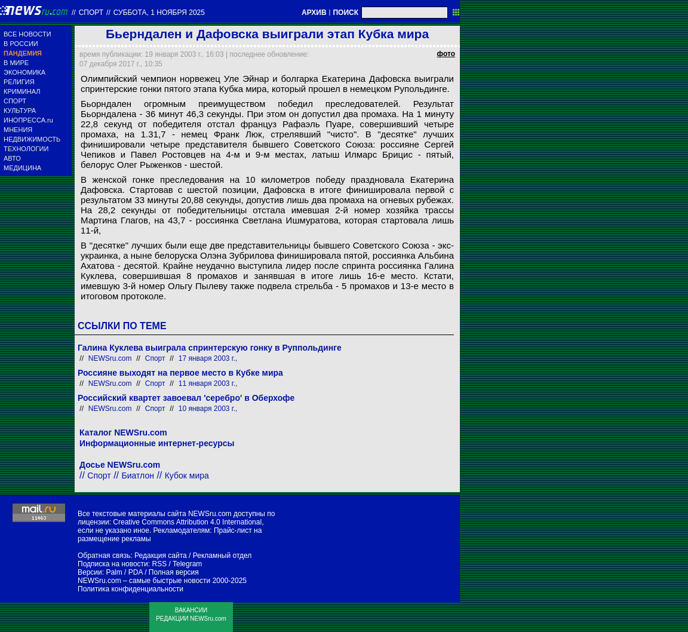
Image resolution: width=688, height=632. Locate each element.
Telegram (187, 564)
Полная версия (174, 572)
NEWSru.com (110, 358)
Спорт (91, 12)
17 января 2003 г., (208, 358)
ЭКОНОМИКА (24, 72)
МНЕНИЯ (18, 129)
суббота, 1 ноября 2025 (159, 12)
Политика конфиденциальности (130, 589)
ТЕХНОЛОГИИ (26, 148)
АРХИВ (314, 12)
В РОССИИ (21, 43)
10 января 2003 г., (208, 408)
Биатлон (138, 475)
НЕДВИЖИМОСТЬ (32, 139)
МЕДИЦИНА (22, 167)
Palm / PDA (124, 572)
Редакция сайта (160, 555)
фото (446, 54)
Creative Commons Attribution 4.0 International (187, 522)
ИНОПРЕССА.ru (28, 120)
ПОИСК (345, 12)
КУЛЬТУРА (20, 110)
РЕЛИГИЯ (19, 81)
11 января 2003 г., (208, 383)
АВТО (12, 158)
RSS (159, 564)
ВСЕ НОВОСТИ (27, 34)
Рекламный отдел (222, 555)
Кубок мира (187, 475)
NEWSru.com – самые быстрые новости (144, 580)
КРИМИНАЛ (22, 91)
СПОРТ (15, 101)
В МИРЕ (16, 62)
